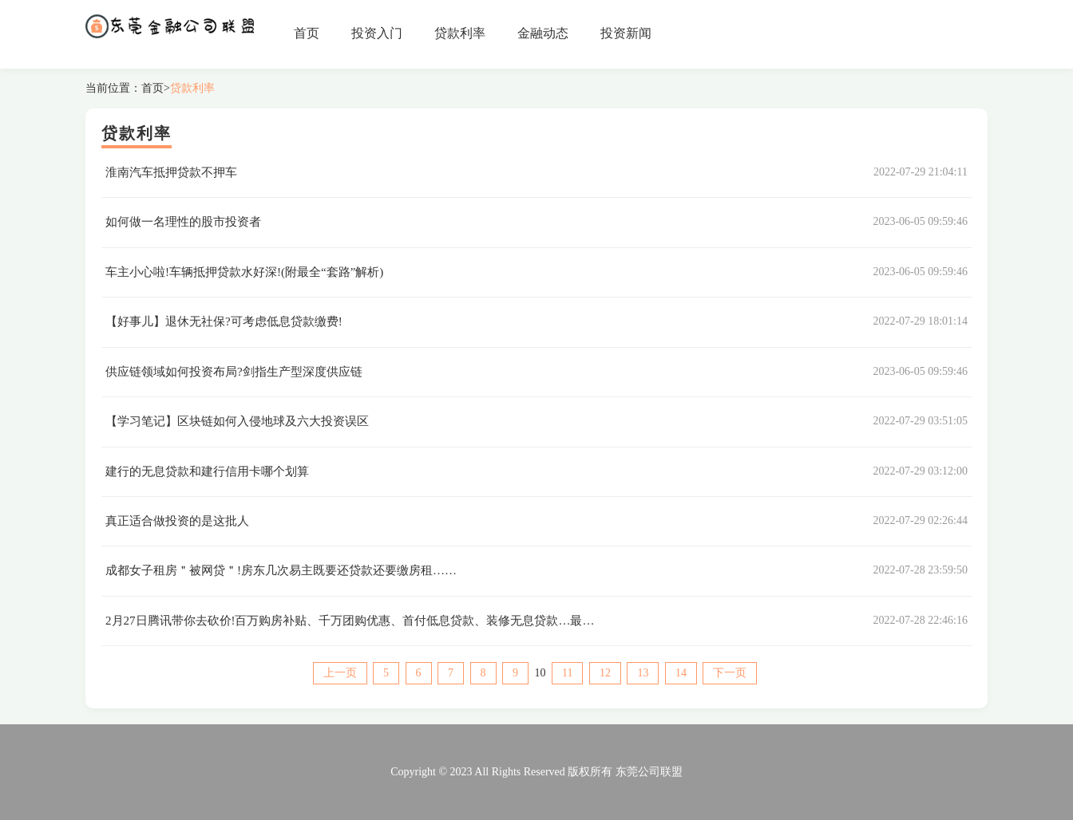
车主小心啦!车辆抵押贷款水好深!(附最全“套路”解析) (244, 272)
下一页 (729, 673)
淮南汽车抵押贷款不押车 (171, 172)
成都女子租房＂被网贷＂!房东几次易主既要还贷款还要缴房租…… (281, 570)
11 (567, 673)
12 (605, 673)
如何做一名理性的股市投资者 (183, 221)
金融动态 (542, 33)
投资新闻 (625, 33)
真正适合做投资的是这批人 (177, 520)
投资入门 (376, 33)
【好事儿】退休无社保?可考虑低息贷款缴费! (223, 321)
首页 (306, 33)
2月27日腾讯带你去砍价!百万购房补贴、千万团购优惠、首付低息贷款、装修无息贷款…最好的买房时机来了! (394, 620)
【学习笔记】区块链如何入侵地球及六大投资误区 (237, 421)
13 (642, 673)
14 (681, 673)
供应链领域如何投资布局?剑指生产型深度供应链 (233, 371)
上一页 (340, 673)
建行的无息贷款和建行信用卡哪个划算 (207, 471)
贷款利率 (459, 33)
